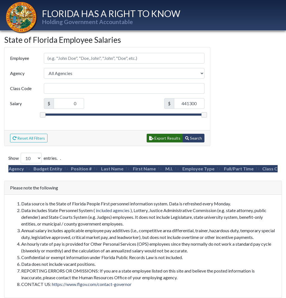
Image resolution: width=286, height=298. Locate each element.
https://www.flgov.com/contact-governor (92, 284)
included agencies (113, 210)
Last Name (112, 168)
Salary (16, 103)
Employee (19, 58)
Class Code (21, 88)
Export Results (164, 138)
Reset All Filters (29, 138)
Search (193, 138)
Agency (17, 73)
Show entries (32, 158)
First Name (144, 168)
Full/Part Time (239, 168)
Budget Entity (48, 168)
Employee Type (198, 168)
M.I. (169, 168)
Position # (81, 168)
